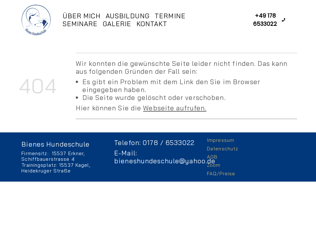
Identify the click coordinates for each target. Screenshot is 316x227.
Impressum (220, 140)
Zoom (213, 165)
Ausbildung (128, 16)
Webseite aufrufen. (174, 108)
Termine (170, 16)
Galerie (117, 24)
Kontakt (152, 24)
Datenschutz (222, 149)
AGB (212, 157)
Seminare (80, 24)
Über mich (82, 16)
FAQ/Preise (221, 174)
